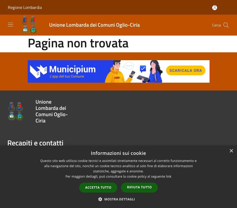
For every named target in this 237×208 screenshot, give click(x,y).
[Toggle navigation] (10, 24)
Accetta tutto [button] (98, 187)
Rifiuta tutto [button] (139, 187)
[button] (118, 199)
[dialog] (118, 176)
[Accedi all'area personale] (214, 8)
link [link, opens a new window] (168, 176)
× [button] (231, 151)
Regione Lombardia (25, 7)
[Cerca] (226, 25)
